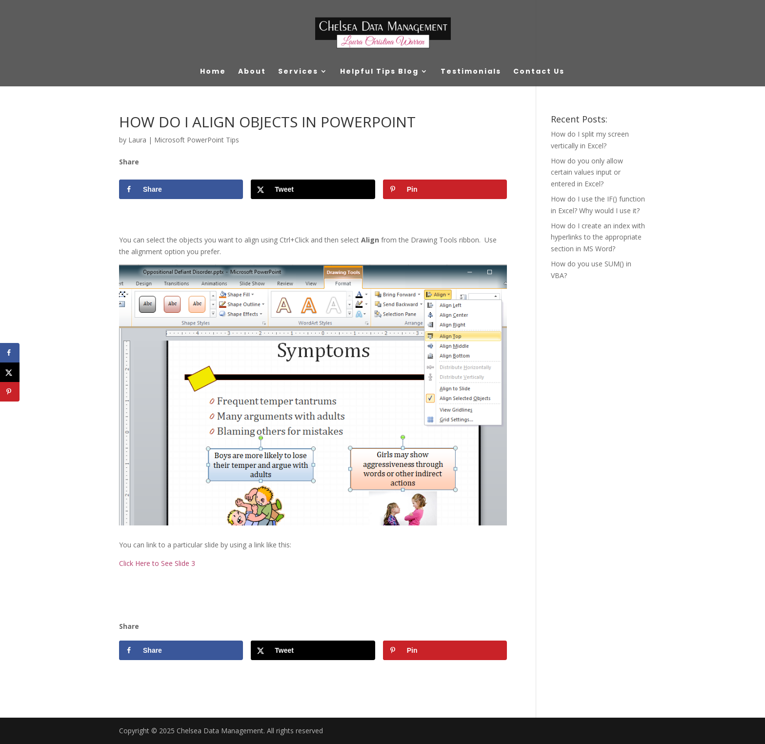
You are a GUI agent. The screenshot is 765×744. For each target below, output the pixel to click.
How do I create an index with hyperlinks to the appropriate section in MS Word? (598, 237)
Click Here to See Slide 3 (157, 563)
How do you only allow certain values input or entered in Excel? (587, 172)
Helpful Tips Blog (379, 72)
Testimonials (471, 72)
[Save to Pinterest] (445, 189)
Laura (137, 139)
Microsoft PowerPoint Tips (196, 139)
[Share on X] (313, 189)
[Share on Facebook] (181, 189)
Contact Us (538, 72)
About (252, 72)
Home (213, 72)
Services (298, 72)
